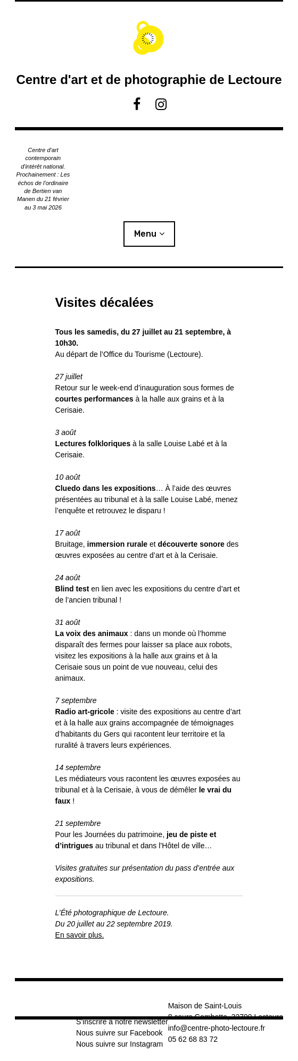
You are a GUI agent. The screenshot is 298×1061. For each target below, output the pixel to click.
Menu (145, 234)
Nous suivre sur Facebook (119, 1033)
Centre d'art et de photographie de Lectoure (149, 79)
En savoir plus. (79, 935)
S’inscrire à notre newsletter (122, 1021)
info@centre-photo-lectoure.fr (216, 1028)
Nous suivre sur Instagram (119, 1044)
